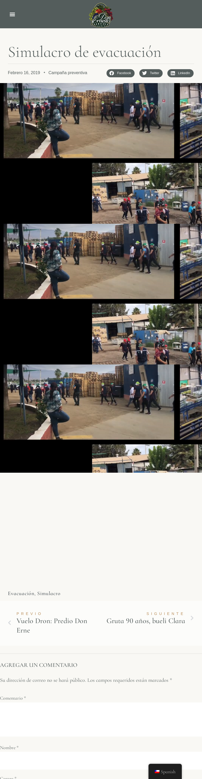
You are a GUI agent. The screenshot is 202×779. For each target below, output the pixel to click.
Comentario (13, 698)
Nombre (9, 747)
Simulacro (49, 593)
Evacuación (21, 593)
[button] (12, 14)
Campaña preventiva (68, 72)
